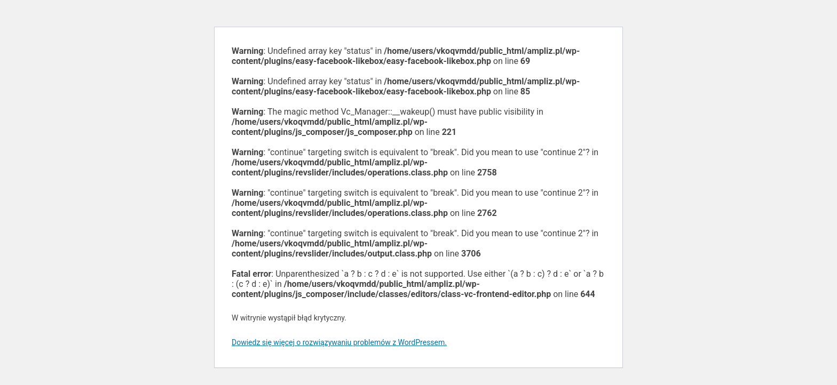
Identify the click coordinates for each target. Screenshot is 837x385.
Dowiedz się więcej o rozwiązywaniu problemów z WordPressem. (339, 342)
